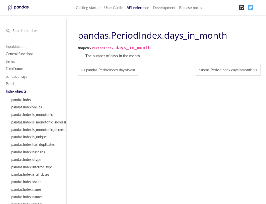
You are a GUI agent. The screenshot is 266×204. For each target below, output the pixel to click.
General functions (19, 54)
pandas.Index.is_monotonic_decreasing (36, 130)
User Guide (113, 7)
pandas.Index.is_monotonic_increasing (36, 122)
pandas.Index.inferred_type (32, 167)
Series (10, 61)
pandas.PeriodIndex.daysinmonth (225, 69)
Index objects (16, 91)
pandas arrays (16, 77)
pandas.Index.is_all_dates (30, 174)
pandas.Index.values (26, 107)
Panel (10, 84)
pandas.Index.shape (26, 182)
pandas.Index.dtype (26, 160)
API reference (137, 7)
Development (164, 7)
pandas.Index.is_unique (29, 137)
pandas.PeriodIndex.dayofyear (110, 69)
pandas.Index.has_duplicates (33, 145)
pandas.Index (21, 100)
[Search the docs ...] (33, 30)
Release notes (190, 7)
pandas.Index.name (26, 189)
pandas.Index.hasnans (28, 152)
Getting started (88, 7)
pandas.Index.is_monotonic (32, 115)
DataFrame (14, 69)
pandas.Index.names (26, 197)
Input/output (16, 47)
